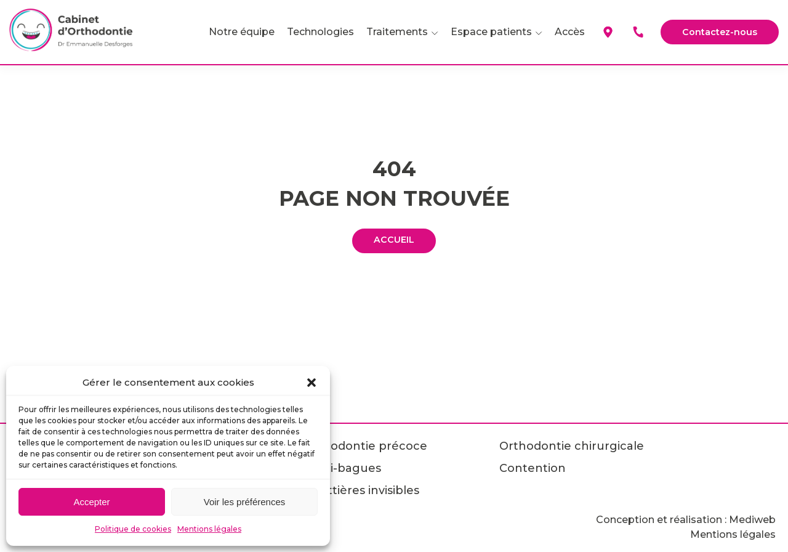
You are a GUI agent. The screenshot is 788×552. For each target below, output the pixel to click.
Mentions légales (209, 529)
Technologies (313, 32)
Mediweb (752, 520)
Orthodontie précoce (365, 446)
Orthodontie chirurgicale (571, 446)
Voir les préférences (245, 502)
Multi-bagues (342, 468)
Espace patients (484, 32)
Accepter (91, 502)
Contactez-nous (716, 32)
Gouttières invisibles (361, 490)
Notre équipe (235, 32)
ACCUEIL (394, 240)
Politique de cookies (133, 529)
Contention (532, 468)
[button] (311, 382)
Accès (563, 32)
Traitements (390, 32)
